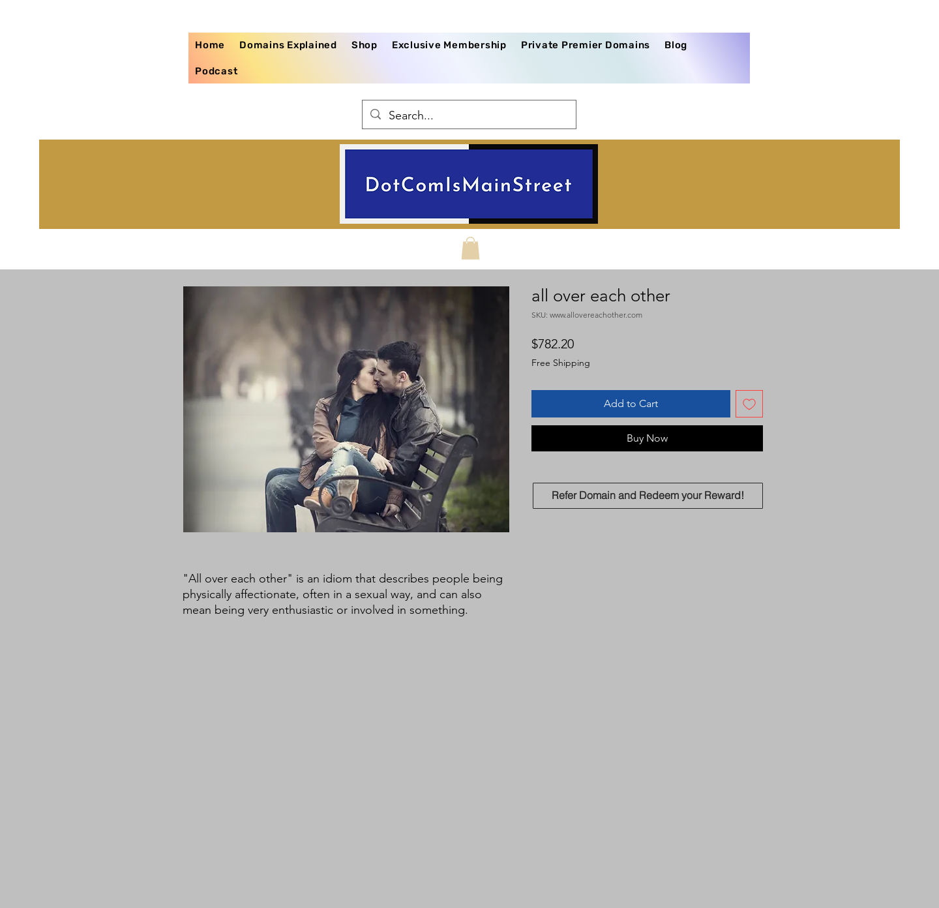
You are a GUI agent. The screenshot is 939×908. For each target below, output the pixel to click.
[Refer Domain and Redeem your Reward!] (648, 496)
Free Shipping (560, 363)
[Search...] (468, 116)
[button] (470, 248)
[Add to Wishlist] (749, 403)
